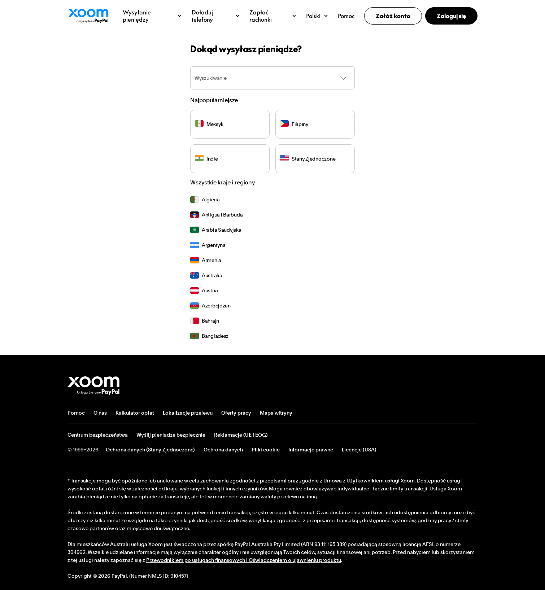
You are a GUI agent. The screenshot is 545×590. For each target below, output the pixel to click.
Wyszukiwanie (211, 78)
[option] (272, 199)
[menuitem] (272, 199)
